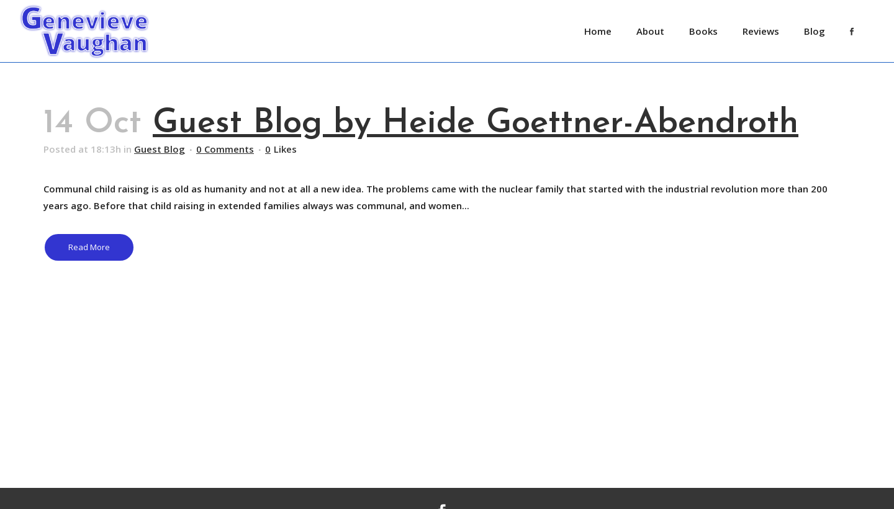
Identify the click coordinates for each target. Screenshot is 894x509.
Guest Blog (159, 149)
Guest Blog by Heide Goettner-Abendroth (475, 124)
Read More (89, 247)
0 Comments (225, 149)
